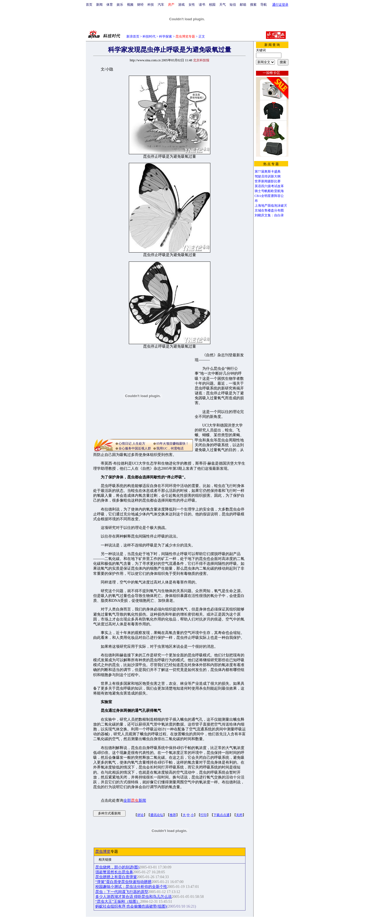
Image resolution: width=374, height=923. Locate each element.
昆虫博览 (102, 852)
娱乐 (120, 4)
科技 (150, 4)
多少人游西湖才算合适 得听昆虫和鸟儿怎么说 (133, 897)
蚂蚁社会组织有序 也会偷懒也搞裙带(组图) (131, 906)
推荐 (173, 815)
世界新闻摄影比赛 (268, 181)
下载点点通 (221, 815)
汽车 (161, 4)
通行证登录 (280, 4)
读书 (202, 4)
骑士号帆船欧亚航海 (269, 191)
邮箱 (243, 4)
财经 (140, 4)
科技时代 (149, 36)
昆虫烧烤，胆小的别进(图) (117, 867)
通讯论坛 (156, 815)
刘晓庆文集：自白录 (269, 215)
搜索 (253, 4)
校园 (212, 4)
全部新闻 (134, 800)
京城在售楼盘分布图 (269, 210)
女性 (191, 4)
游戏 (181, 4)
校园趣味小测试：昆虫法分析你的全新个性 (131, 887)
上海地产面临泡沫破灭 (271, 205)
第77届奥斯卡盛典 (268, 171)
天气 (222, 4)
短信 (233, 4)
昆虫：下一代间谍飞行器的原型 (121, 892)
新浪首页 (132, 36)
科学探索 (165, 36)
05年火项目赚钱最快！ (172, 443)
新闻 (99, 4)
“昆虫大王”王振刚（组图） (117, 901)
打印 (203, 815)
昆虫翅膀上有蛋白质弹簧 (116, 877)
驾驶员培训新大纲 (268, 176)
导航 (263, 4)
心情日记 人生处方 (132, 443)
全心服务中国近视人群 (135, 448)
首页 (89, 4)
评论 (140, 815)
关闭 (239, 815)
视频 (130, 4)
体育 (109, 4)
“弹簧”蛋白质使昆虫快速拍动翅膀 (123, 882)
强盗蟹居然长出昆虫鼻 (114, 872)
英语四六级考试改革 (269, 186)
